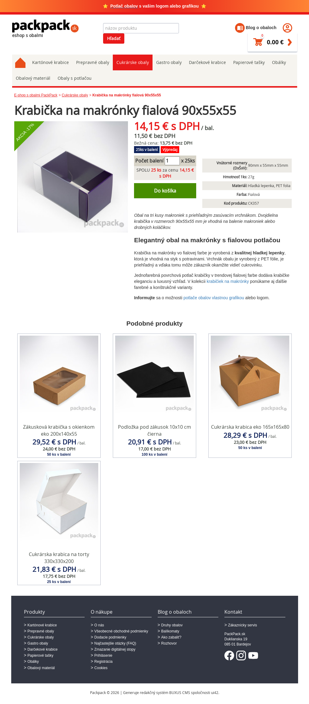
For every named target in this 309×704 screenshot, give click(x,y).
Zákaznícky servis (242, 625)
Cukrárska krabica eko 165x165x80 (250, 427)
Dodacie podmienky (110, 637)
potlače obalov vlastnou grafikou (213, 297)
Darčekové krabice (207, 62)
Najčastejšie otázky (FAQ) (115, 643)
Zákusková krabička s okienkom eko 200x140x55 (59, 430)
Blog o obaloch (256, 27)
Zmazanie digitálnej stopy (114, 649)
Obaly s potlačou (75, 78)
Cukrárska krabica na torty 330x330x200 (59, 558)
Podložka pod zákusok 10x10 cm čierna (154, 430)
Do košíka (165, 190)
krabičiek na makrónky (228, 281)
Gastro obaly (169, 62)
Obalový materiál (33, 78)
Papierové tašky (249, 62)
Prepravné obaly (92, 62)
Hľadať (113, 38)
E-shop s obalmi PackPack (36, 95)
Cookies (100, 668)
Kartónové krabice (50, 62)
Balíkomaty (170, 631)
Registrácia (103, 661)
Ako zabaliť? (171, 637)
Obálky (279, 62)
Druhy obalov (172, 625)
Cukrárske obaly (132, 62)
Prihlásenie (103, 655)
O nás (99, 625)
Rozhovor (169, 643)
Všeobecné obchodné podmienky (121, 631)
